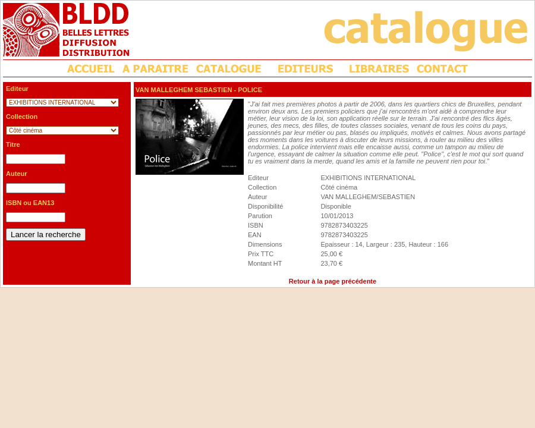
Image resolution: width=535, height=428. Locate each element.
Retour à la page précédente (332, 281)
